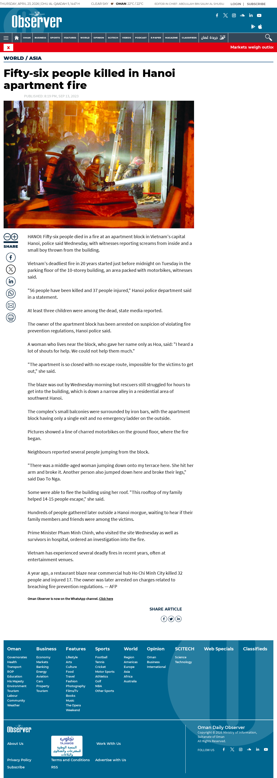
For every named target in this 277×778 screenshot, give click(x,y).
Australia (130, 681)
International (156, 667)
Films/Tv (72, 691)
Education (14, 676)
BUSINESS (40, 37)
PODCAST (141, 37)
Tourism (13, 691)
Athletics (101, 676)
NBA (98, 686)
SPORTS (55, 37)
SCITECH (113, 37)
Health (12, 662)
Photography (75, 686)
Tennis (99, 662)
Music (70, 700)
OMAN (27, 37)
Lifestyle (72, 657)
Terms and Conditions (70, 760)
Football (101, 657)
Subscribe (16, 767)
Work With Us (108, 743)
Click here (106, 599)
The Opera (73, 705)
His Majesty (15, 681)
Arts (69, 662)
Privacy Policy (19, 760)
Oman (151, 657)
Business (153, 662)
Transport (14, 667)
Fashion (71, 681)
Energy (41, 671)
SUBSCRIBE (256, 4)
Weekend (73, 710)
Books (70, 695)
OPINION (99, 37)
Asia (127, 671)
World (14, 58)
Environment (16, 686)
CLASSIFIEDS (189, 37)
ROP (10, 671)
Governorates (17, 657)
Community (16, 700)
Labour (12, 695)
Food (70, 671)
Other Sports (104, 691)
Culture (71, 667)
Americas (131, 662)
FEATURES (70, 37)
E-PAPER (156, 37)
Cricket (100, 667)
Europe (129, 667)
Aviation (42, 676)
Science (180, 657)
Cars (39, 681)
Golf (98, 681)
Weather (13, 705)
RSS (54, 767)
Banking (42, 667)
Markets (42, 662)
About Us (15, 743)
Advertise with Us (110, 760)
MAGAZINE (171, 37)
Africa (128, 676)
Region (129, 657)
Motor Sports (104, 671)
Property (42, 686)
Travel (70, 676)
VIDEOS (126, 37)
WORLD (84, 37)
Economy (43, 657)
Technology (183, 662)
